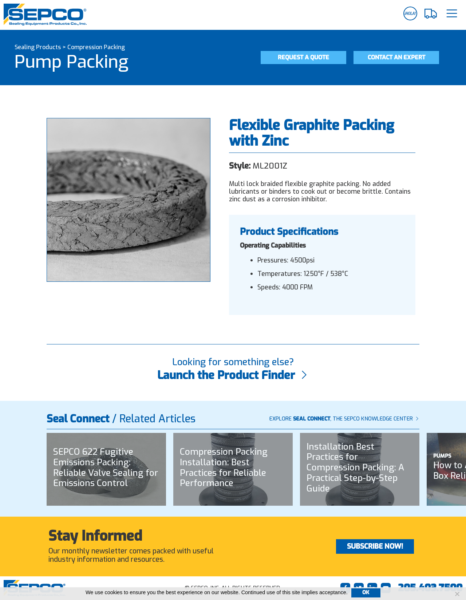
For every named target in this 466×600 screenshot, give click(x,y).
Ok (366, 592)
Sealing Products (38, 47)
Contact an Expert (396, 57)
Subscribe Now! (375, 546)
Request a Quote (303, 57)
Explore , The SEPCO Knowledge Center (344, 418)
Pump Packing (72, 62)
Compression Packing (96, 47)
